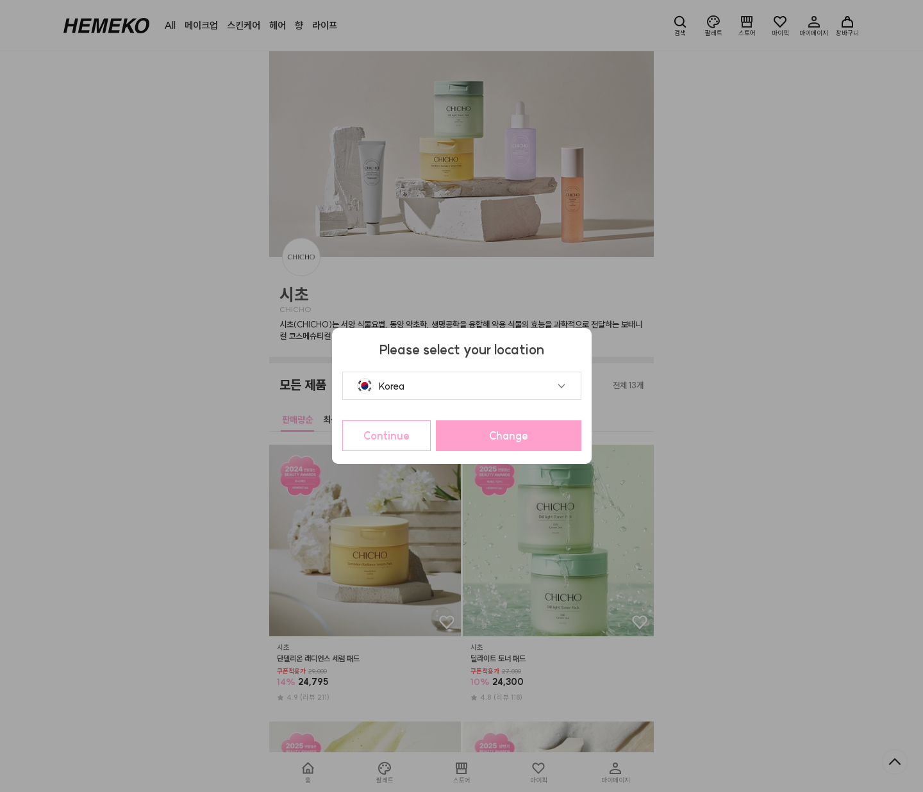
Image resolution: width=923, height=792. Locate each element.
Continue (386, 435)
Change (508, 435)
